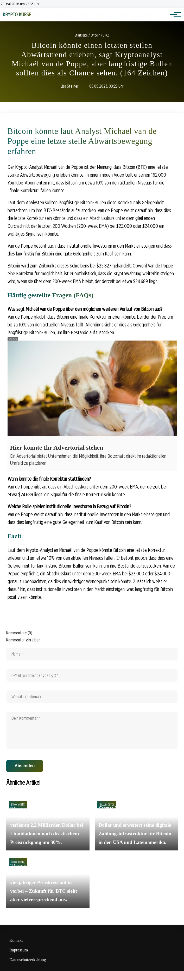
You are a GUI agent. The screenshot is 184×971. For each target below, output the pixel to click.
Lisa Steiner (70, 86)
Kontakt (16, 940)
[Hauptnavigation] (173, 14)
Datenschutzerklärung (27, 959)
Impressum (18, 950)
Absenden (25, 766)
